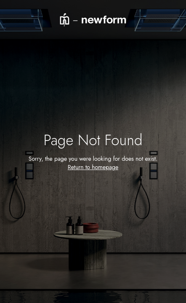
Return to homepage (93, 167)
